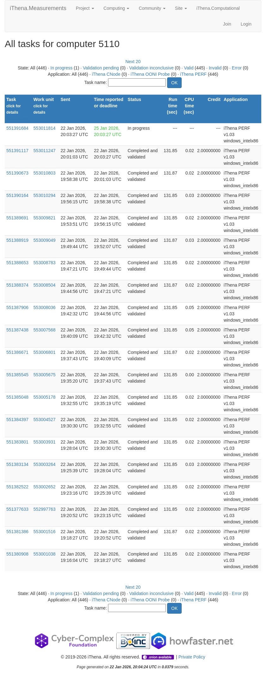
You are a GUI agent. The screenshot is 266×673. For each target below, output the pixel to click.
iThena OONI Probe (150, 74)
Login (246, 24)
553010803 (44, 173)
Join (227, 24)
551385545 (17, 374)
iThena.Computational (218, 8)
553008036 (44, 307)
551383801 (17, 441)
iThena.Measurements (38, 8)
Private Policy (191, 656)
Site (181, 8)
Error (237, 67)
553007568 (44, 329)
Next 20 (133, 61)
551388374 (17, 285)
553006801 (44, 352)
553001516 (44, 531)
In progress (62, 67)
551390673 (17, 173)
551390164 (17, 195)
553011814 (44, 128)
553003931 (44, 441)
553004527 (44, 419)
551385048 (17, 397)
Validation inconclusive (151, 67)
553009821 (44, 217)
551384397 (17, 419)
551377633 (17, 509)
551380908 (17, 554)
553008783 (44, 262)
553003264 (44, 464)
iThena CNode (106, 74)
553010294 (44, 195)
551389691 (17, 217)
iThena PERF (193, 74)
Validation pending (101, 67)
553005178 (44, 397)
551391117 (17, 150)
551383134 (17, 464)
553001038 (44, 554)
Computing (117, 8)
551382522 (17, 486)
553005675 (44, 374)
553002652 (44, 486)
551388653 (17, 262)
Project (85, 8)
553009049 (44, 240)
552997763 (44, 509)
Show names (17, 118)
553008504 (44, 285)
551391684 (17, 128)
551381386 (17, 531)
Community (152, 8)
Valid (188, 67)
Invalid (215, 67)
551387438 (17, 329)
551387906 (17, 307)
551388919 (17, 240)
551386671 (17, 352)
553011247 (44, 150)
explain (100, 112)
